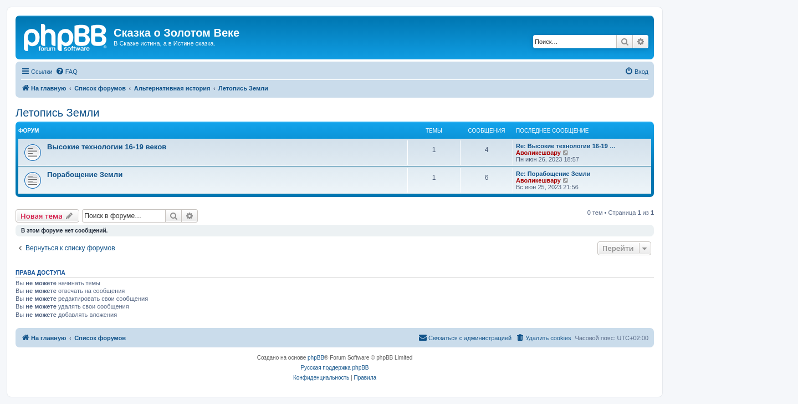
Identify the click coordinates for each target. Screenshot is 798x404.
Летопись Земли (57, 113)
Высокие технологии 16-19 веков (106, 147)
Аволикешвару (538, 152)
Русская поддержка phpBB (334, 368)
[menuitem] (66, 71)
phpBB (316, 358)
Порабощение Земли (84, 174)
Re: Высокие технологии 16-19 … (566, 146)
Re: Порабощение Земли (553, 173)
